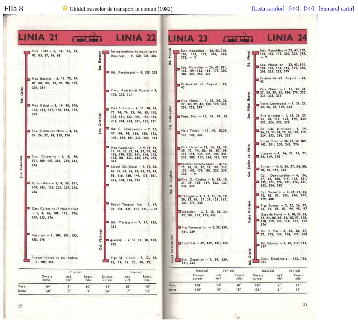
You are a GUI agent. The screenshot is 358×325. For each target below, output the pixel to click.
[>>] (309, 9)
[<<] (294, 9)
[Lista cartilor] (268, 9)
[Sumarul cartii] (336, 9)
